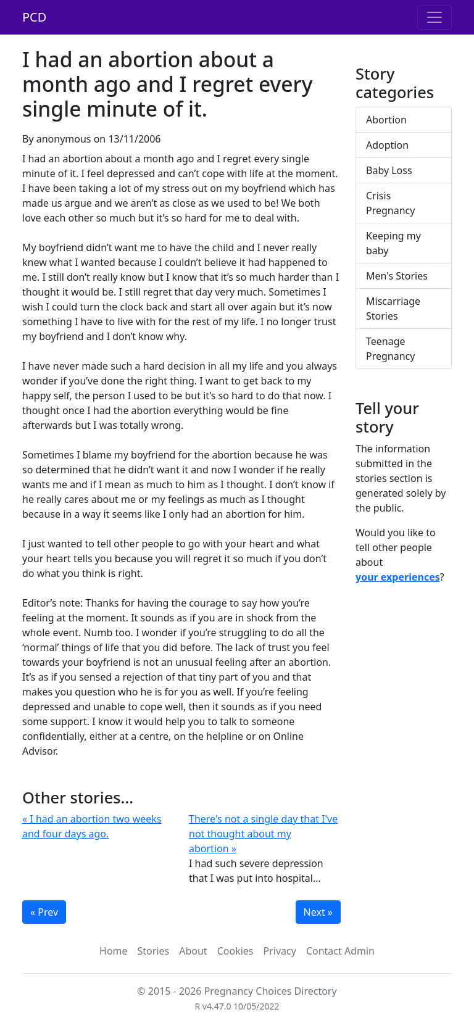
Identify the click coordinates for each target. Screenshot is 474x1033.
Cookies (235, 951)
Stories (154, 951)
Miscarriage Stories (393, 308)
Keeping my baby (393, 243)
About (193, 951)
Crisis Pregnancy (390, 203)
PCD (34, 17)
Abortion (386, 120)
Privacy (280, 951)
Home (113, 951)
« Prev (44, 912)
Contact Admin (340, 951)
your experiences (398, 577)
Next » (318, 912)
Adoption (387, 145)
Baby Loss (389, 170)
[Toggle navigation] (434, 17)
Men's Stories (397, 276)
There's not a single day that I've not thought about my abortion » (263, 833)
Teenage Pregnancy (390, 348)
